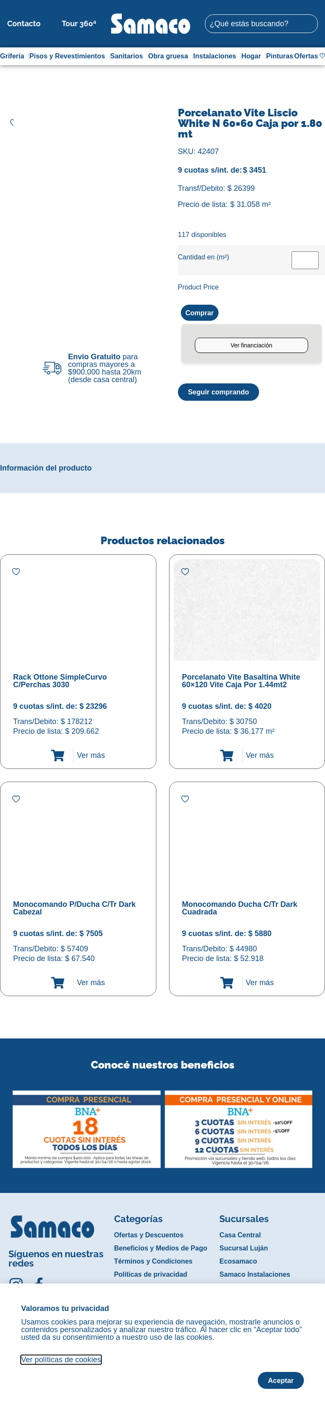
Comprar (201, 313)
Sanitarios (128, 56)
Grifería (14, 56)
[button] (5, 1124)
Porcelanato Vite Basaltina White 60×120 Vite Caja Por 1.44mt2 (241, 682)
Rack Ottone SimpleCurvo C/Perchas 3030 (60, 682)
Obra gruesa (170, 56)
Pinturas (279, 56)
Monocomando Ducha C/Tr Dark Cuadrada (240, 909)
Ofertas (306, 56)
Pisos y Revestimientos (69, 56)
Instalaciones (216, 56)
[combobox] (261, 23)
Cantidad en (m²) (203, 256)
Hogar (253, 56)
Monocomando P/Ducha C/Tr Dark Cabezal (74, 909)
